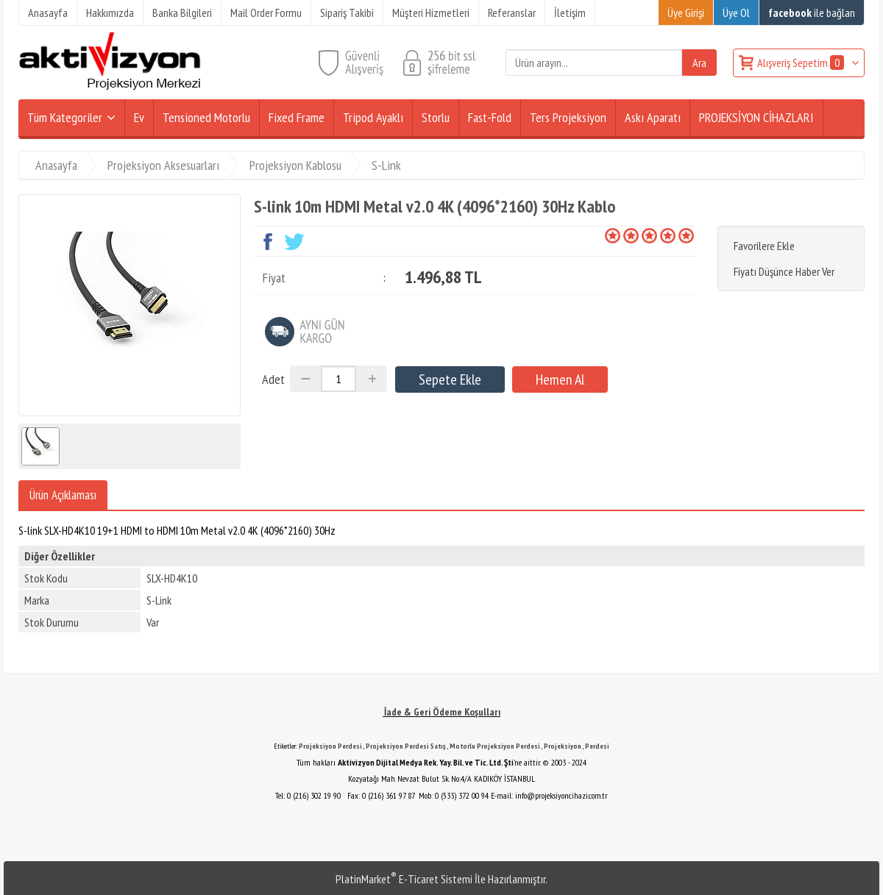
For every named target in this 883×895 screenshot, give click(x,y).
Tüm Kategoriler (64, 117)
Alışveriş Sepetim (801, 62)
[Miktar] (338, 379)
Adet (273, 379)
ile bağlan (811, 12)
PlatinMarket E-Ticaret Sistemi (404, 878)
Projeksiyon (562, 746)
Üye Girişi (685, 12)
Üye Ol (736, 12)
